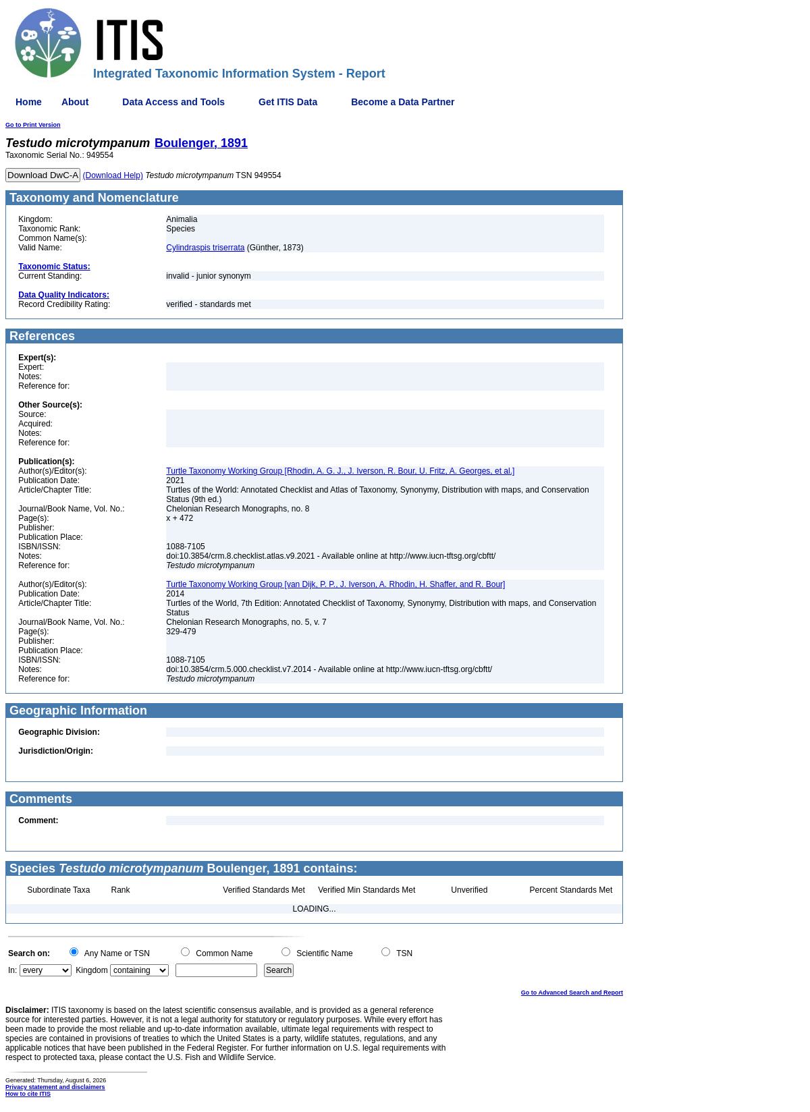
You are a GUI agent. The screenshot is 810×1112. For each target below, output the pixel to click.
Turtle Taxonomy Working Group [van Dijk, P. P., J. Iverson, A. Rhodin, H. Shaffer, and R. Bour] (335, 584)
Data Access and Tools (173, 101)
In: (12, 970)
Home (29, 101)
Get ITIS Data (288, 101)
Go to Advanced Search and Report (572, 992)
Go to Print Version (33, 124)
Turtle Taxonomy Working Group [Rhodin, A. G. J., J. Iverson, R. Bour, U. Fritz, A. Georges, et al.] (340, 471)
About (74, 101)
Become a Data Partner (402, 101)
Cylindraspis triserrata (205, 247)
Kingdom (91, 970)
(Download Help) (113, 175)
